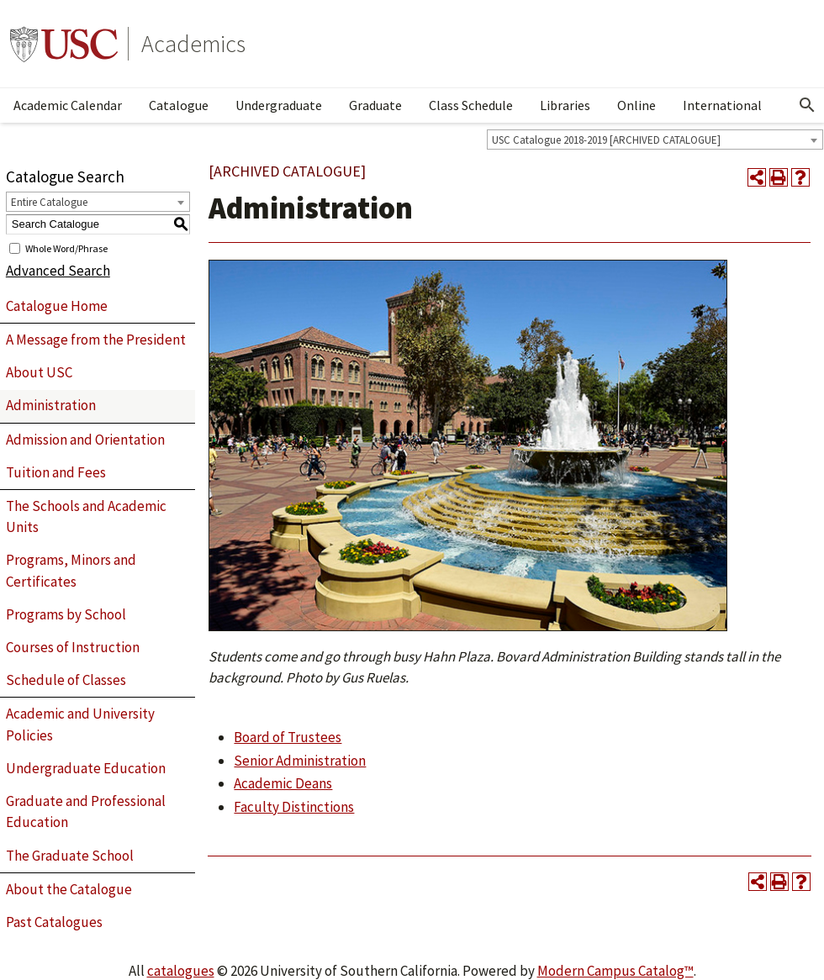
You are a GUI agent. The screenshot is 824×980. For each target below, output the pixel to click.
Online (636, 105)
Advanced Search (58, 270)
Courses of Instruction (73, 647)
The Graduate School (70, 855)
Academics (193, 44)
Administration (51, 405)
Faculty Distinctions (294, 807)
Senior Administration (300, 760)
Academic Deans (283, 783)
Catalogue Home (57, 306)
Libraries (565, 105)
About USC (39, 372)
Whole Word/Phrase (66, 247)
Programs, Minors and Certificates (71, 571)
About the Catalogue (69, 889)
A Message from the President (96, 339)
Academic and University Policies (80, 724)
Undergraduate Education (86, 768)
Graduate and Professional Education (86, 812)
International (722, 105)
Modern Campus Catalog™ (615, 971)
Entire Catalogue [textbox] (49, 202)
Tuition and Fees (56, 472)
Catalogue (179, 105)
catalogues (180, 971)
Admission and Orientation (85, 439)
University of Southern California (64, 43)
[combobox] (655, 139)
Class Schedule (471, 105)
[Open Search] (807, 105)
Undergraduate (278, 105)
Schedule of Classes (66, 680)
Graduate (375, 105)
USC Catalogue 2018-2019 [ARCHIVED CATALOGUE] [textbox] (606, 140)
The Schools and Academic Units (86, 517)
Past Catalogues (54, 922)
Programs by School (66, 614)
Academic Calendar (67, 105)
